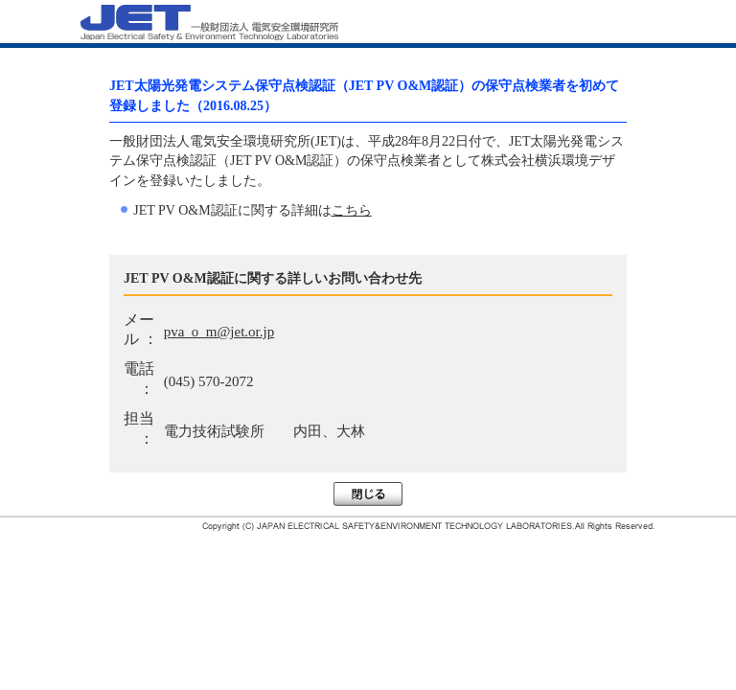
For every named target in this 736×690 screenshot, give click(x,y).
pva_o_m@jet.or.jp (219, 331)
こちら (352, 210)
